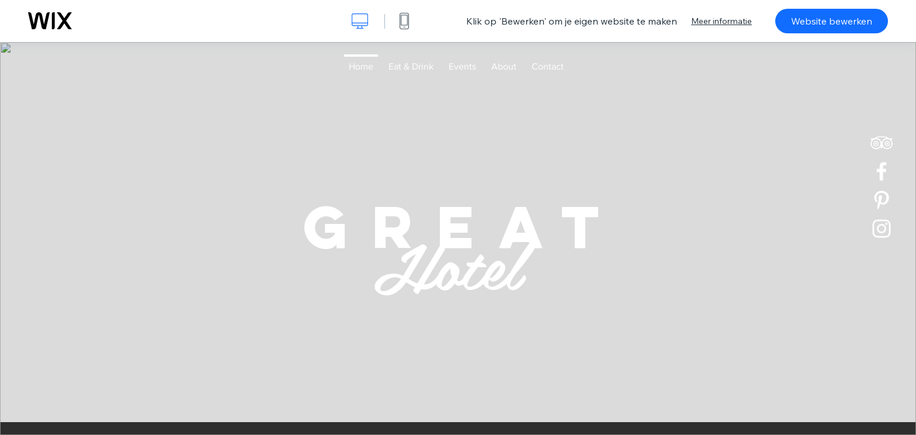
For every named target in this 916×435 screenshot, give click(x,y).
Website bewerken (831, 21)
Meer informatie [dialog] (721, 21)
